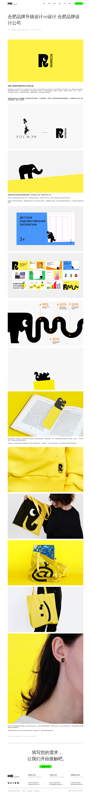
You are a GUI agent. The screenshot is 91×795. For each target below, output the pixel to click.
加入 (65, 3)
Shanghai (29, 791)
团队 (54, 3)
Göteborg (36, 791)
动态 (60, 3)
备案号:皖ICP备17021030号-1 (75, 790)
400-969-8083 (79, 3)
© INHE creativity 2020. (14, 791)
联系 (70, 3)
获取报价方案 (45, 766)
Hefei (23, 791)
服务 (49, 3)
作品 (44, 3)
